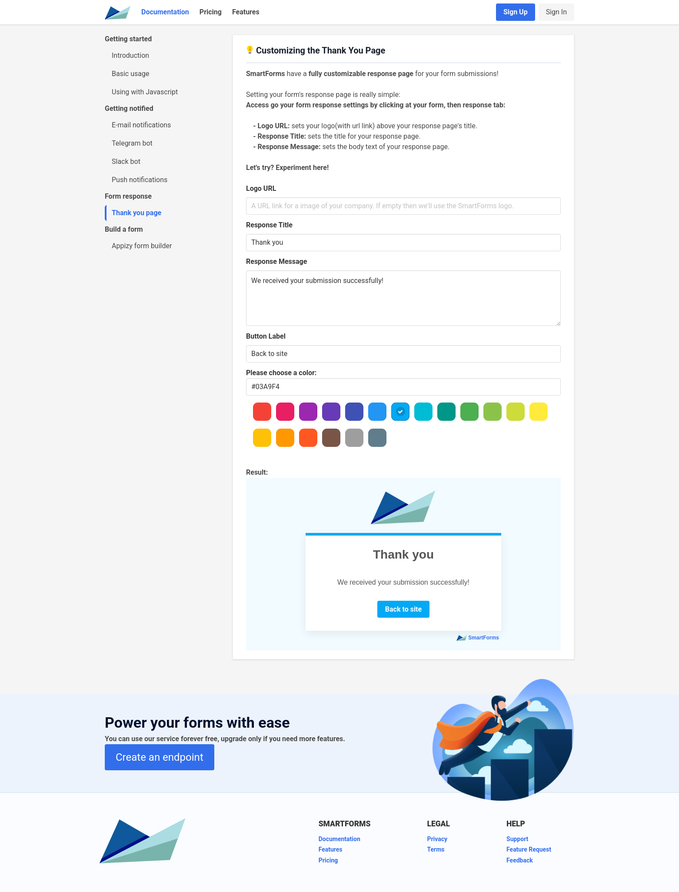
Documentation (165, 12)
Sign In (556, 12)
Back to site (403, 609)
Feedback (519, 860)
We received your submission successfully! (403, 298)
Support (517, 838)
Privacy (437, 838)
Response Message (276, 261)
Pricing (211, 12)
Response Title (269, 225)
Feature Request (528, 849)
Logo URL (261, 188)
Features (246, 12)
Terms (435, 849)
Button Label (266, 336)
